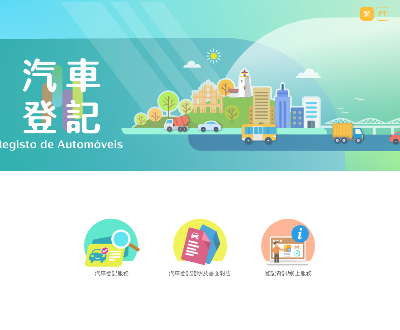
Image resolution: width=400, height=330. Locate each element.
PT (382, 13)
